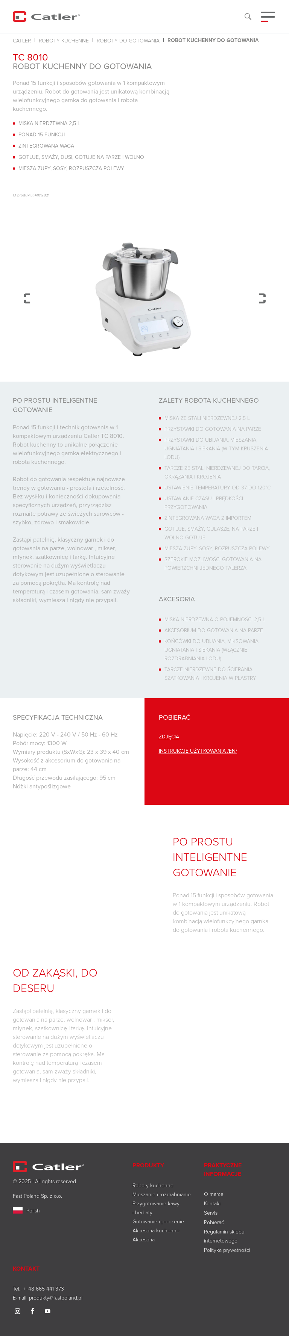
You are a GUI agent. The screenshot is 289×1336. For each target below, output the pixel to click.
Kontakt (212, 1203)
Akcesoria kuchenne (155, 1230)
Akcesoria (143, 1239)
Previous (26, 298)
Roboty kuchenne (64, 40)
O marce (214, 1193)
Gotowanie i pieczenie (158, 1221)
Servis (211, 1212)
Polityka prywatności (227, 1249)
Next (262, 298)
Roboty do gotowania (128, 40)
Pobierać (214, 1222)
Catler (22, 40)
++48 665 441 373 (43, 1288)
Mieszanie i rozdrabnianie (161, 1194)
